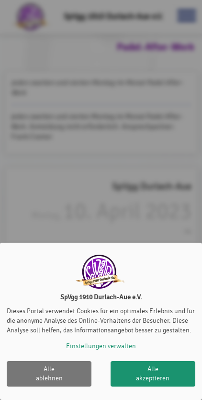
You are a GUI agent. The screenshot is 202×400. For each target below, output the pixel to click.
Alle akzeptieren (152, 373)
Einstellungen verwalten (101, 346)
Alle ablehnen (49, 373)
